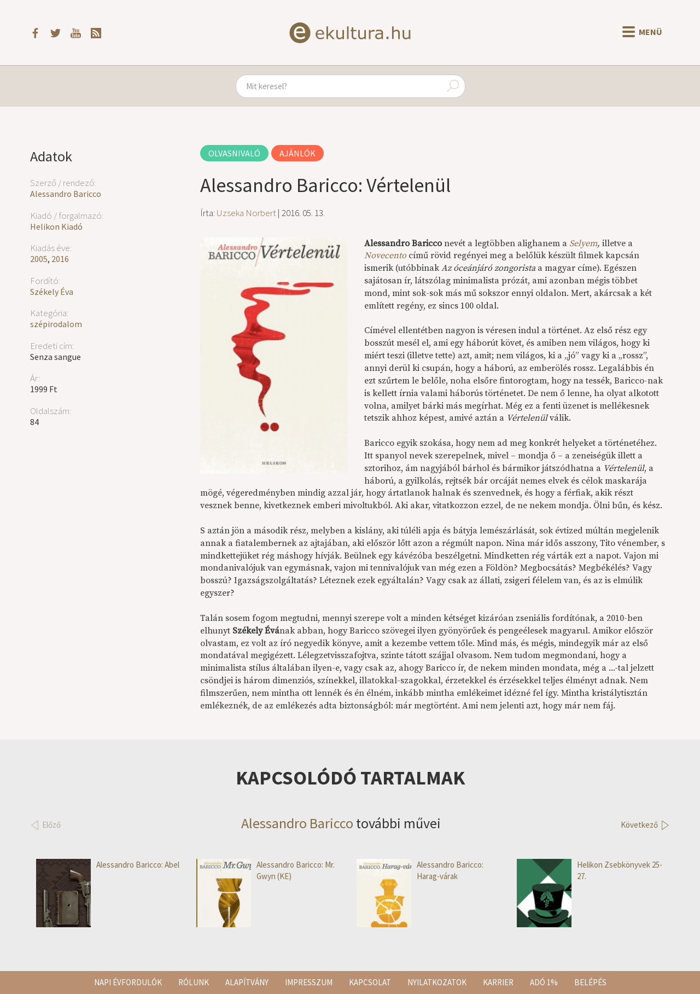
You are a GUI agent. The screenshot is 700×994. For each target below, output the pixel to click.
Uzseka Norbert (246, 213)
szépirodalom (56, 323)
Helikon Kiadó (56, 226)
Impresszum (308, 982)
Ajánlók (297, 153)
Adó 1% (544, 982)
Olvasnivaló (234, 153)
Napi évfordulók (128, 982)
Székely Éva (51, 291)
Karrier (498, 982)
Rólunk (193, 982)
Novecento (385, 255)
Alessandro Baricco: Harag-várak (420, 870)
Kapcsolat (370, 982)
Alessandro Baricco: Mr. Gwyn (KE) (265, 870)
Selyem (583, 243)
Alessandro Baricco (65, 193)
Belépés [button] (590, 982)
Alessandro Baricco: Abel (107, 864)
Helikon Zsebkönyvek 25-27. (589, 870)
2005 (39, 258)
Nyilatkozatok (436, 982)
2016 (60, 258)
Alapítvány (247, 982)
